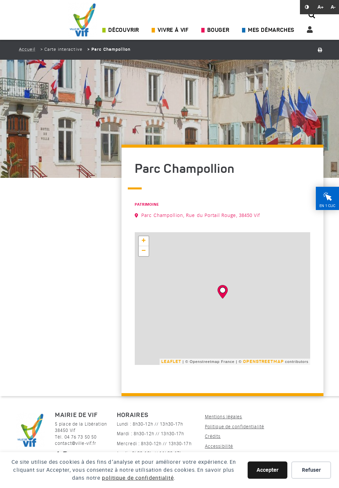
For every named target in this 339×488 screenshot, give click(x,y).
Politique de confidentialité (234, 426)
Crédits (213, 436)
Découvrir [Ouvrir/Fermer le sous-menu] (123, 30)
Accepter (267, 470)
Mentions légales (223, 416)
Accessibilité (219, 446)
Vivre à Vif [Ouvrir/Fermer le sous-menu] (173, 30)
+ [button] (143, 241)
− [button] (143, 251)
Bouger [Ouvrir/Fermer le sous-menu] (218, 30)
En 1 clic (327, 214)
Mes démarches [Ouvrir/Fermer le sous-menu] (271, 30)
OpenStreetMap (263, 362)
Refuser (311, 470)
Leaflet (171, 362)
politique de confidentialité (137, 478)
